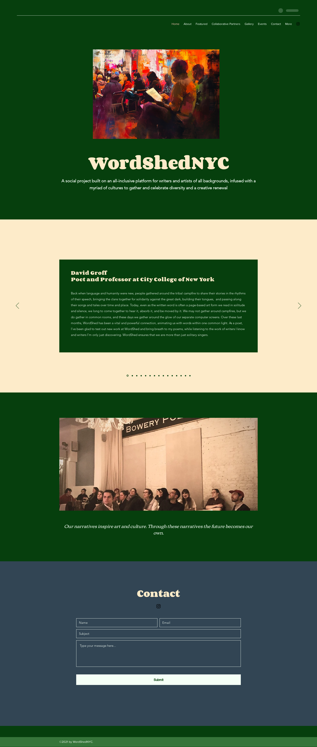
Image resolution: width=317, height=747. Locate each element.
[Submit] (158, 679)
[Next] (299, 306)
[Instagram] (298, 24)
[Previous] (17, 306)
